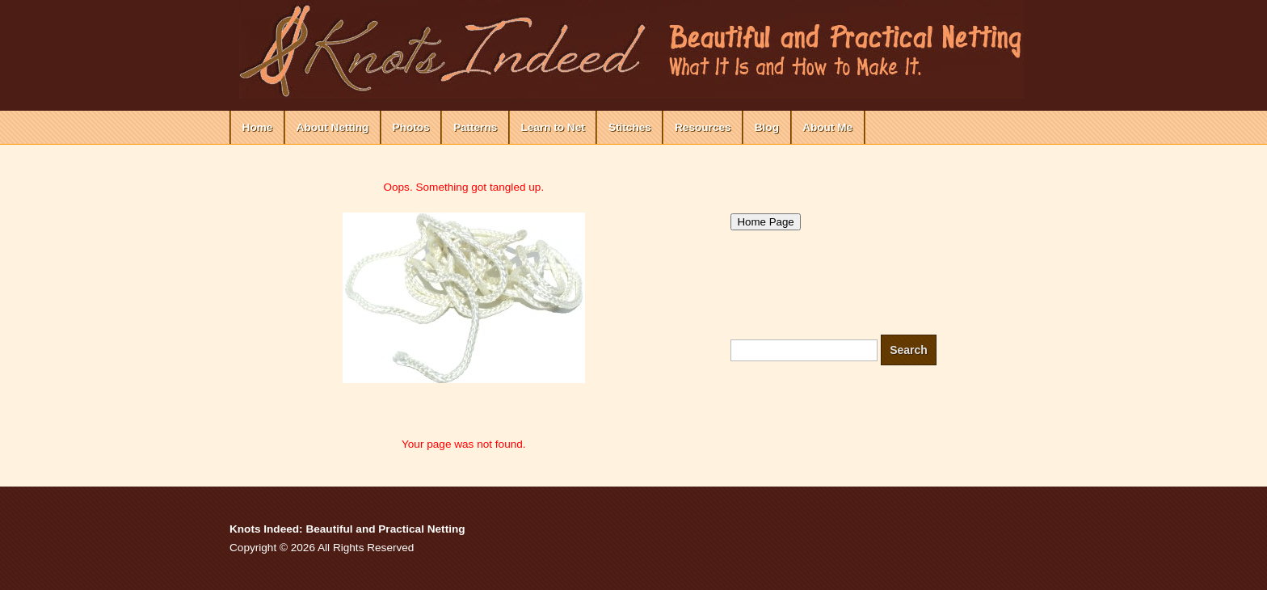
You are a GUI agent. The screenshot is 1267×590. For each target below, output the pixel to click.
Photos (411, 127)
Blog (767, 127)
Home (257, 127)
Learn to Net (552, 127)
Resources (703, 127)
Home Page (765, 222)
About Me (827, 127)
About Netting (333, 127)
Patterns (475, 127)
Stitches (629, 127)
